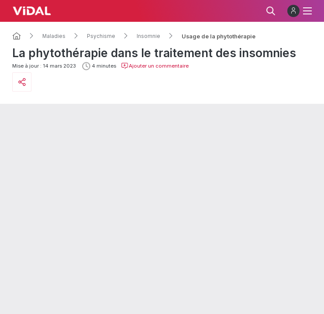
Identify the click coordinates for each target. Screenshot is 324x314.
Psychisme (101, 36)
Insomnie (148, 36)
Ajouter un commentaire (155, 66)
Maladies (53, 36)
